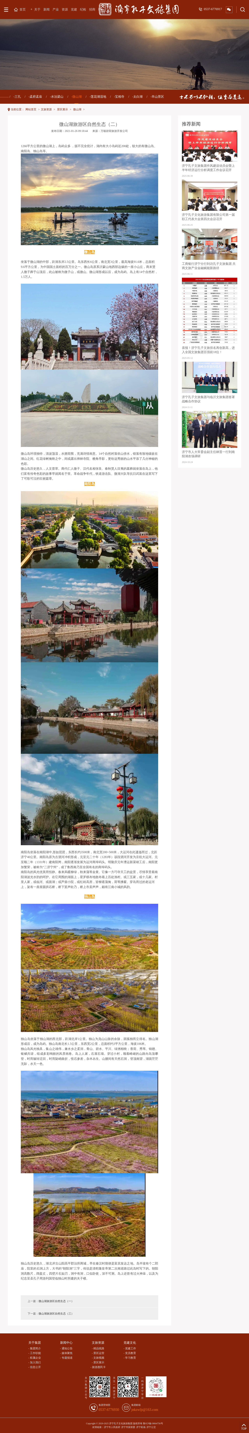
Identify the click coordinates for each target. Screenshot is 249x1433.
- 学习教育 (130, 1357)
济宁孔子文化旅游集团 (120, 1423)
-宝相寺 (119, 96)
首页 (22, 9)
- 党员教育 (130, 1353)
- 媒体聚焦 (66, 1353)
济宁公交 (151, 1427)
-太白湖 (137, 96)
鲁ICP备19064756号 (153, 1423)
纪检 (83, 9)
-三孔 (17, 96)
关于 (37, 9)
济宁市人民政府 (112, 1427)
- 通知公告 (66, 1348)
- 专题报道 (66, 1357)
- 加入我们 (34, 1362)
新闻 (46, 9)
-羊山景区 (157, 96)
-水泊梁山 (56, 96)
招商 (92, 9)
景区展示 (62, 109)
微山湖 (77, 109)
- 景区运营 (98, 1353)
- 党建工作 (130, 1348)
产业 (56, 9)
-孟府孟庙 (35, 96)
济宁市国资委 (128, 1427)
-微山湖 (76, 99)
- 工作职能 (34, 1353)
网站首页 (30, 109)
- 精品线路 (98, 1348)
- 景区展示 (98, 1362)
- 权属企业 (34, 1357)
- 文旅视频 (98, 1357)
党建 (74, 9)
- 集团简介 (34, 1348)
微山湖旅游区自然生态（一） (56, 1301)
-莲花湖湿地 (97, 96)
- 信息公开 (34, 1367)
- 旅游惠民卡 (98, 1367)
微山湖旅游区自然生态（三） (56, 1313)
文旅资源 (46, 109)
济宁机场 (141, 1427)
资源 (65, 9)
